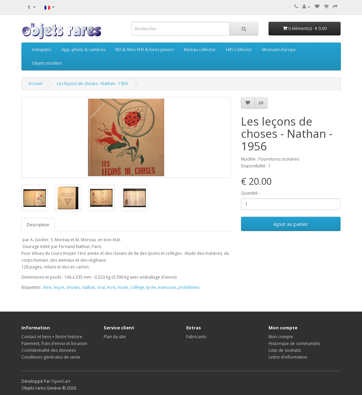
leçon (59, 287)
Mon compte (281, 337)
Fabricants (196, 337)
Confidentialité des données (48, 350)
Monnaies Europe (279, 49)
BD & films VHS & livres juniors (145, 49)
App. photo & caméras (83, 49)
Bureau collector (200, 49)
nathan (88, 287)
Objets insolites (47, 63)
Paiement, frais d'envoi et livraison (54, 343)
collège (137, 287)
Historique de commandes (294, 343)
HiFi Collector (239, 49)
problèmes (189, 287)
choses (73, 287)
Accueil (35, 83)
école (123, 287)
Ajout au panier (290, 223)
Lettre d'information (288, 357)
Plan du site (115, 337)
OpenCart (60, 381)
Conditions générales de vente (50, 357)
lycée (151, 287)
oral (101, 287)
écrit (111, 287)
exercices (167, 287)
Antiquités (41, 49)
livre (48, 287)
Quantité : (250, 193)
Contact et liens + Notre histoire (51, 337)
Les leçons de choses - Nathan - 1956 (92, 83)
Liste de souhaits (285, 350)
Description (38, 225)
